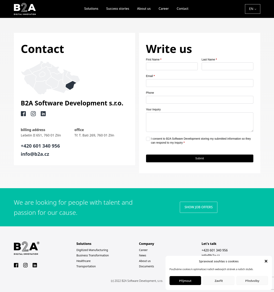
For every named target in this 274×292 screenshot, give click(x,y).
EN (251, 9)
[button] (266, 261)
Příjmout (185, 281)
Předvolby (252, 281)
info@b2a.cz (211, 255)
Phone (150, 92)
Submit (199, 158)
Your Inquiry (153, 109)
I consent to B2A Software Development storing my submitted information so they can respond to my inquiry (201, 140)
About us (144, 8)
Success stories (117, 8)
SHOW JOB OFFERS (199, 207)
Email (150, 76)
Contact (182, 8)
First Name (154, 59)
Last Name (209, 59)
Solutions (91, 8)
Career (164, 8)
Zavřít (219, 281)
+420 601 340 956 (215, 250)
